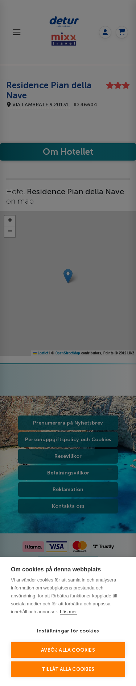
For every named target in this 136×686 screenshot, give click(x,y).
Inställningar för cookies (68, 631)
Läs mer (68, 611)
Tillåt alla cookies (68, 669)
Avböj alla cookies (68, 650)
